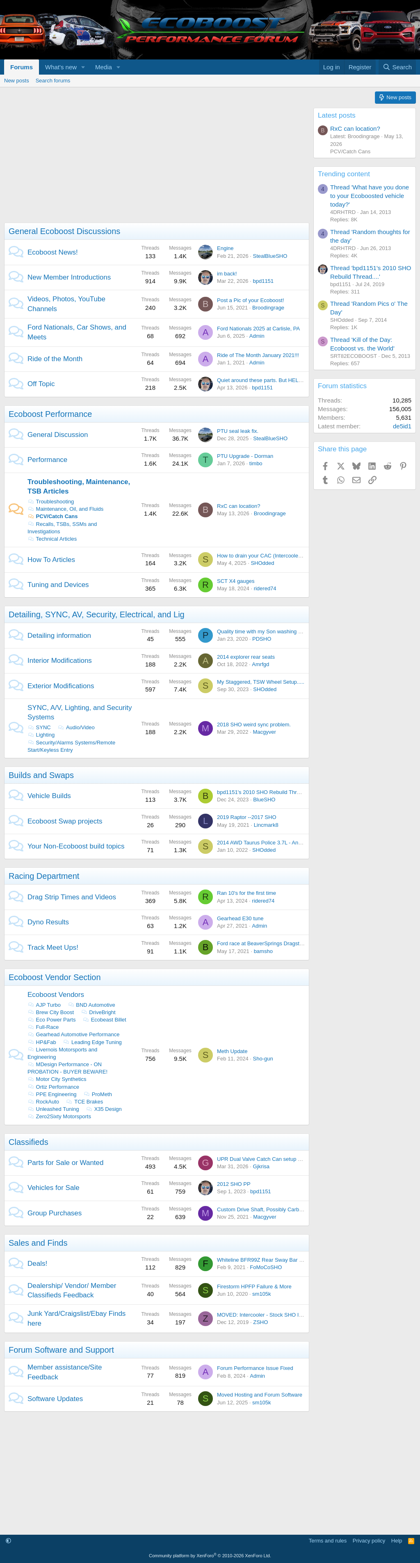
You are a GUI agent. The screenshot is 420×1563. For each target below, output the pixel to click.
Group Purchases (54, 1213)
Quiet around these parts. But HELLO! (262, 380)
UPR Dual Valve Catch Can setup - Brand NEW (273, 1159)
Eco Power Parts (51, 1020)
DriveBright (98, 1012)
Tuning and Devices (58, 585)
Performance (47, 460)
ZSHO (260, 1322)
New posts (16, 80)
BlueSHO (264, 799)
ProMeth (97, 1094)
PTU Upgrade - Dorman (245, 456)
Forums (21, 67)
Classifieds (28, 1142)
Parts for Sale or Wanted (65, 1163)
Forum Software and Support (61, 1349)
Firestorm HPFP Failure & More (254, 1286)
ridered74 (265, 588)
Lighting (41, 735)
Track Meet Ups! (52, 947)
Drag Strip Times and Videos (71, 897)
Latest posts (337, 115)
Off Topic (41, 384)
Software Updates (55, 1399)
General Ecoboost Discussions (64, 231)
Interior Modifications (59, 660)
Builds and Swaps (41, 775)
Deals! (37, 1263)
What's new (61, 67)
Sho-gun (263, 1059)
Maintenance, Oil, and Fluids (65, 509)
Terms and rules (328, 1541)
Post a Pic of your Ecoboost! (250, 300)
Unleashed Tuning (53, 1109)
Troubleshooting (50, 501)
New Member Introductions (69, 277)
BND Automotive (91, 1005)
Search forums (53, 80)
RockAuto (43, 1102)
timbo (255, 463)
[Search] (397, 67)
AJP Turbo (44, 1005)
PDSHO (261, 639)
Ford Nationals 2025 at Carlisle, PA (258, 328)
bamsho (263, 951)
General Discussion (57, 435)
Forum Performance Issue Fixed (255, 1368)
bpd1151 (263, 281)
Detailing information (59, 635)
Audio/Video (75, 727)
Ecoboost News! (52, 252)
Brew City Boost (50, 1012)
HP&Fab (41, 1042)
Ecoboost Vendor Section (55, 977)
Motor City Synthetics (56, 1079)
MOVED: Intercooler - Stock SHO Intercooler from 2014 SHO (289, 1315)
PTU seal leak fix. (237, 431)
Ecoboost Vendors (55, 995)
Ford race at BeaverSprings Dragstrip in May (269, 943)
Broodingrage (268, 308)
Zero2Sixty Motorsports (59, 1116)
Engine (225, 248)
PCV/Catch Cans (52, 516)
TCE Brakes (84, 1102)
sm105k (261, 1294)
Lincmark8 (266, 825)
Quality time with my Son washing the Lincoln (270, 631)
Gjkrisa (261, 1166)
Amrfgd (260, 664)
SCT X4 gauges (236, 581)
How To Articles (51, 560)
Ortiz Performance (53, 1087)
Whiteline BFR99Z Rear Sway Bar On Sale (267, 1260)
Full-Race (43, 1027)
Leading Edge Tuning (92, 1042)
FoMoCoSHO (266, 1267)
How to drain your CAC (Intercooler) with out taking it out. (284, 556)
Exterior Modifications (60, 686)
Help (396, 1541)
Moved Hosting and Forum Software (259, 1395)
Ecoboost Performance (50, 414)
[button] (83, 67)
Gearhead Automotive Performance (73, 1034)
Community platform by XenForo (210, 1555)
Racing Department (44, 875)
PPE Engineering (52, 1094)
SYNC (39, 727)
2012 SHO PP (234, 1184)
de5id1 (402, 426)
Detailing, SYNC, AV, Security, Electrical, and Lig (97, 614)
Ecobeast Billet (104, 1020)
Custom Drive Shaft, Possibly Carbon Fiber (268, 1209)
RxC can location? (238, 506)
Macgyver (264, 732)
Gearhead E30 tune (240, 918)
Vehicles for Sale (53, 1188)
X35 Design (104, 1109)
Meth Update (232, 1051)
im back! (227, 274)
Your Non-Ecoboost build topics (76, 846)
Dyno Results (48, 922)
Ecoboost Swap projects (64, 821)
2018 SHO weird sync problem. (254, 724)
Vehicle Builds (49, 796)
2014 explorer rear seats (246, 657)
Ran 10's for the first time (246, 893)
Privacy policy (369, 1541)
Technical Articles (52, 539)
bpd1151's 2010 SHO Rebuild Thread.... (264, 792)
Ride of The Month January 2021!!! (258, 355)
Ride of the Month (54, 359)
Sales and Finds (38, 1242)
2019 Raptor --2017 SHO (246, 817)
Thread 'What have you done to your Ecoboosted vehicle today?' (369, 196)
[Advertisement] (154, 165)
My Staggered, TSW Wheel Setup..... (260, 682)
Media (103, 67)
